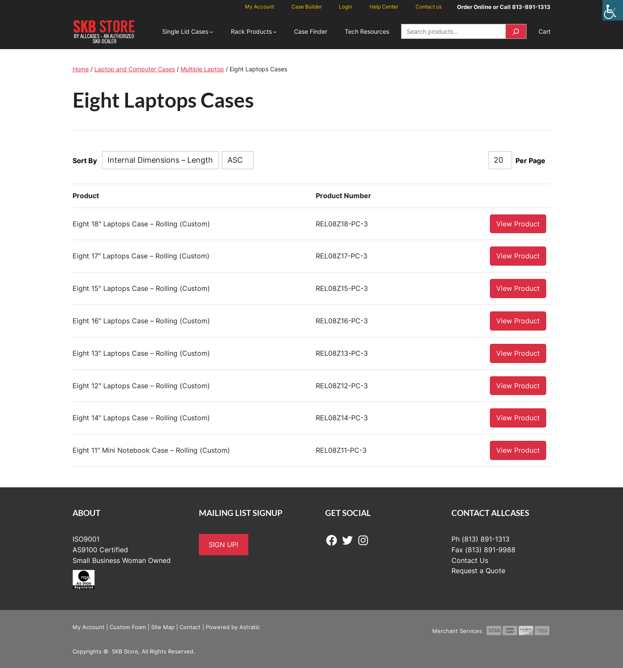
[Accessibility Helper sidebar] (613, 10)
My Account (89, 626)
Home (81, 69)
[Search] (516, 31)
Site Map (163, 626)
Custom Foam (128, 626)
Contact (190, 626)
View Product (518, 223)
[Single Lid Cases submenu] (211, 31)
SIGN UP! (223, 544)
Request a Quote (478, 570)
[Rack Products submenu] (275, 31)
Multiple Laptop (202, 69)
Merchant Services (457, 630)
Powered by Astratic (233, 626)
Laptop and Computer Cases (134, 69)
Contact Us (469, 560)
